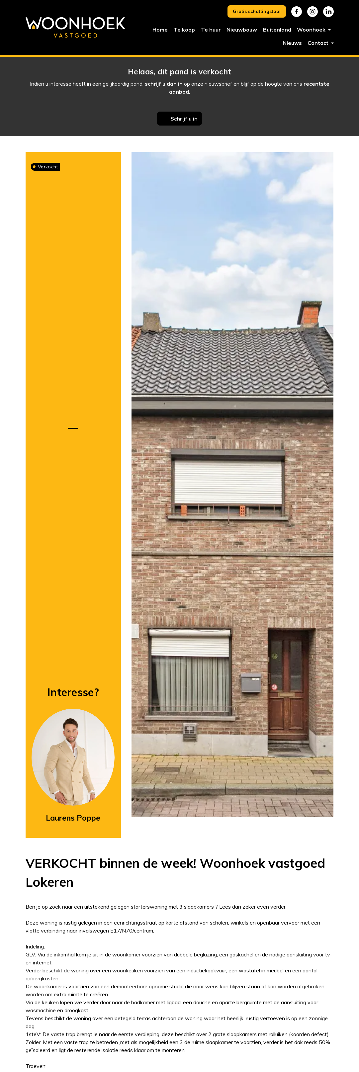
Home (160, 29)
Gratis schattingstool (257, 11)
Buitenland (277, 29)
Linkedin (328, 11)
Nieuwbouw (241, 29)
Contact (319, 43)
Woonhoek (312, 29)
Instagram (312, 11)
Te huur (211, 29)
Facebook (296, 11)
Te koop (184, 29)
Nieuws (292, 43)
